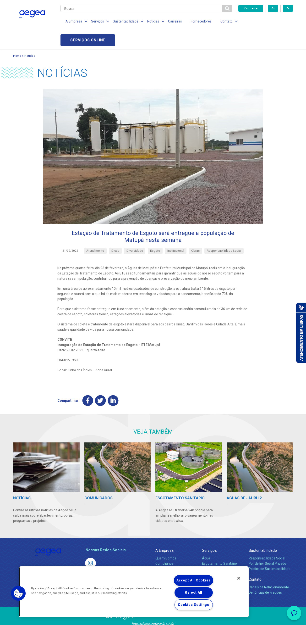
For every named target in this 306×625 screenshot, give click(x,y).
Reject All (193, 593)
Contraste (250, 8)
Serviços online (265, 21)
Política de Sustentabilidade (269, 550)
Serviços (209, 532)
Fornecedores (197, 21)
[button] (18, 593)
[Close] (238, 578)
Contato (255, 561)
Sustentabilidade (263, 532)
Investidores (164, 550)
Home (17, 37)
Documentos (211, 561)
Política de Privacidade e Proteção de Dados (153, 618)
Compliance (164, 545)
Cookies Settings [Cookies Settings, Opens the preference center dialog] (193, 605)
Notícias (29, 37)
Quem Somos (165, 540)
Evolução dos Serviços (218, 556)
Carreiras (172, 21)
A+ (273, 8)
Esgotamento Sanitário (219, 545)
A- (287, 8)
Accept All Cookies (193, 580)
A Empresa (164, 532)
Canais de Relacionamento (269, 569)
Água (206, 540)
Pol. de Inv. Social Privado (267, 545)
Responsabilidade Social (267, 540)
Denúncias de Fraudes (265, 574)
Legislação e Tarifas (217, 550)
